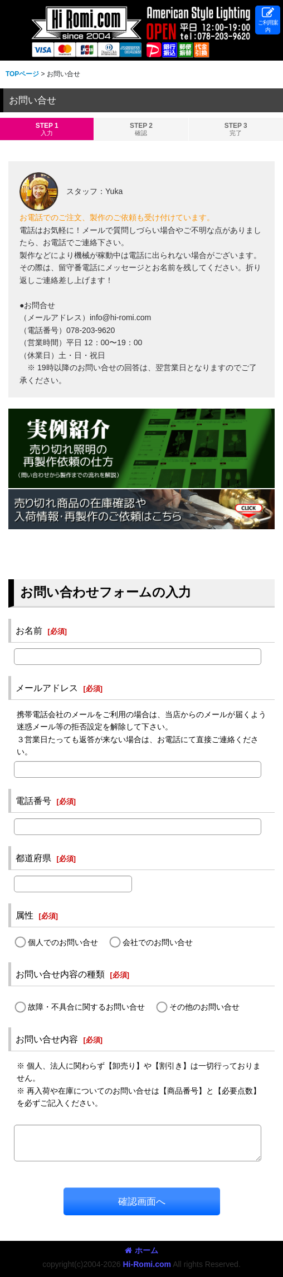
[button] (267, 20)
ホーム (141, 1250)
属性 (24, 915)
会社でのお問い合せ (158, 942)
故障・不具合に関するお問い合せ (86, 1006)
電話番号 (33, 801)
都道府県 (33, 858)
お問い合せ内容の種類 (60, 974)
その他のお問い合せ (204, 1006)
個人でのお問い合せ (63, 942)
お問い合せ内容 (47, 1039)
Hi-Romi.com (147, 1264)
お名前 (29, 630)
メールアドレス (47, 688)
